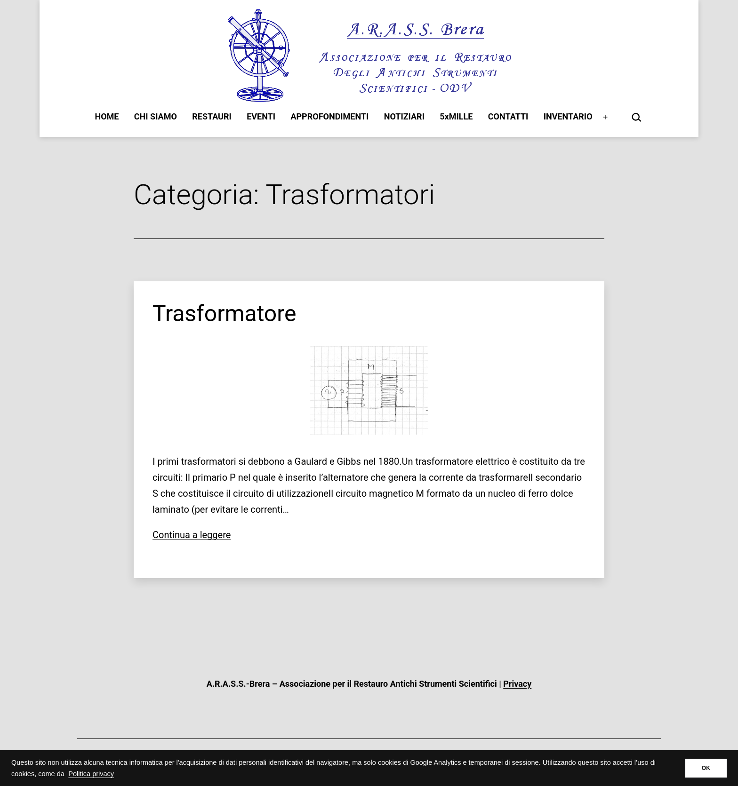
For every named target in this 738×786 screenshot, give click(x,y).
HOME (107, 116)
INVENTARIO (568, 116)
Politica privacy (91, 774)
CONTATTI (508, 116)
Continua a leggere (191, 534)
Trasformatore (224, 313)
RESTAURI (212, 116)
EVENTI (261, 116)
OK (706, 768)
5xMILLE (456, 116)
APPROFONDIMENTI (329, 116)
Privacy (517, 684)
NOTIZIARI (404, 116)
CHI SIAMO (155, 116)
